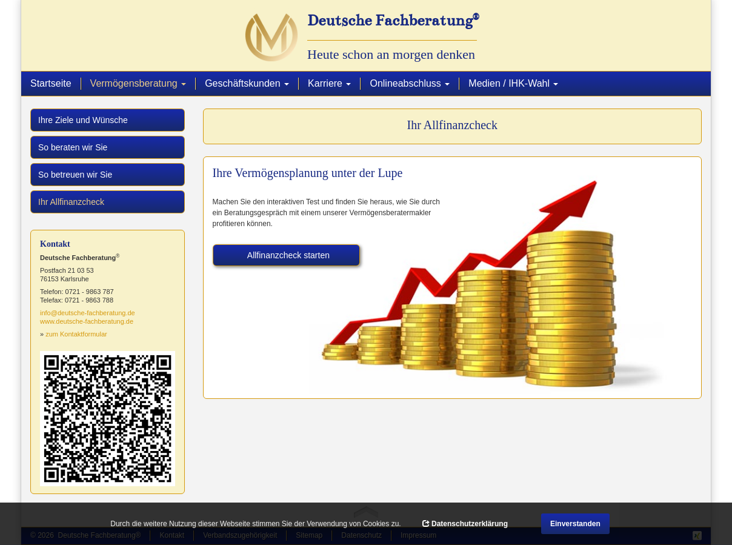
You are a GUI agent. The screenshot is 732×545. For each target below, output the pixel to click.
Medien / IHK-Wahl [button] (513, 83)
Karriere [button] (329, 83)
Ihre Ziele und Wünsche (83, 120)
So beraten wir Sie (72, 147)
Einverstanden (575, 524)
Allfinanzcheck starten (288, 255)
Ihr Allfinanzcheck (86, 201)
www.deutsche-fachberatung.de (86, 321)
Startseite (51, 83)
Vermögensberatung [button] (143, 83)
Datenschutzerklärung (465, 524)
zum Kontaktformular (76, 334)
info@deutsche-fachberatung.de (87, 312)
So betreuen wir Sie (75, 174)
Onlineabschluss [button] (410, 83)
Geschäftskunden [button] (247, 83)
